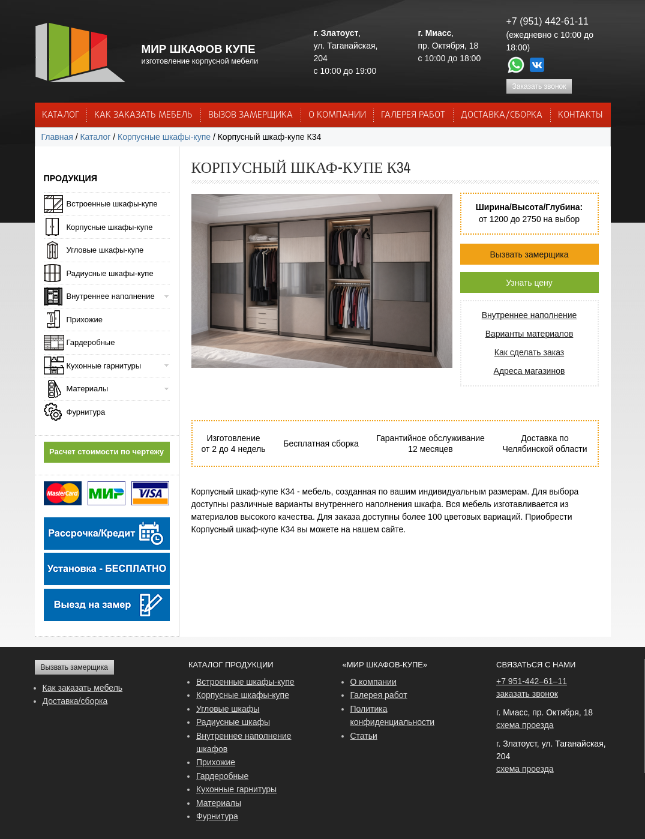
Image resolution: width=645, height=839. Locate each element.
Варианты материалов (529, 333)
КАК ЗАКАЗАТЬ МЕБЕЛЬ (143, 115)
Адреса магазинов (529, 371)
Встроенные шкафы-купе (112, 203)
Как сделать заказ (529, 352)
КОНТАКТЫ (580, 115)
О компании (373, 682)
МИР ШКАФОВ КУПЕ (199, 49)
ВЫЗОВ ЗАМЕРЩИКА (250, 115)
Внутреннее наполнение (529, 315)
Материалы (88, 388)
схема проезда (525, 725)
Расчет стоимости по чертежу (106, 451)
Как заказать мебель (83, 688)
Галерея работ (413, 115)
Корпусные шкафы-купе (164, 137)
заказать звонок (527, 694)
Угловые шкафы (227, 709)
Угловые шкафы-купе (105, 249)
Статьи (363, 736)
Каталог (60, 115)
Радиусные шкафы (233, 722)
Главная (57, 137)
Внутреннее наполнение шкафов (244, 742)
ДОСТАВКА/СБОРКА (501, 115)
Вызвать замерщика (529, 254)
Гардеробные (91, 342)
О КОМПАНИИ (337, 115)
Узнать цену (529, 282)
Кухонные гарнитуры (104, 365)
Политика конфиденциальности (392, 715)
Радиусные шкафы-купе (110, 273)
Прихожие (85, 319)
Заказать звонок (539, 86)
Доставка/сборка (75, 701)
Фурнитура (86, 411)
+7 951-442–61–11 (531, 681)
